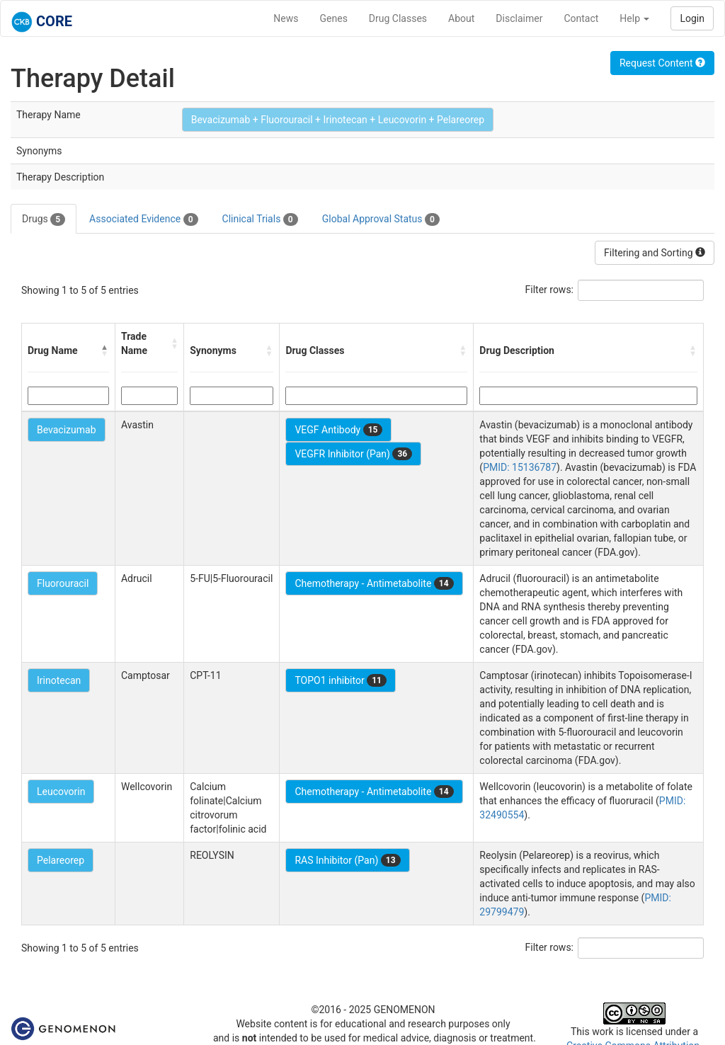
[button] (105, 350)
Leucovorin (61, 791)
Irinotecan (59, 680)
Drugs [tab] (43, 219)
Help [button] (634, 18)
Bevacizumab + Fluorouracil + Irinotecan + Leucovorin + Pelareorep (337, 119)
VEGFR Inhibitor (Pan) (353, 453)
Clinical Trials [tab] (260, 219)
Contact (581, 18)
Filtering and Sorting (654, 252)
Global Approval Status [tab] (381, 219)
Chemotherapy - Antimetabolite (374, 583)
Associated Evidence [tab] (143, 219)
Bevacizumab (66, 429)
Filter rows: (549, 289)
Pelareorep (60, 860)
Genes (334, 18)
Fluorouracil (63, 583)
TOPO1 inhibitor (341, 680)
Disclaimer (519, 18)
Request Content (662, 63)
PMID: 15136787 (519, 467)
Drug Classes (398, 18)
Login (692, 18)
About (461, 18)
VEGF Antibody (338, 429)
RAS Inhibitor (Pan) (347, 860)
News (285, 18)
